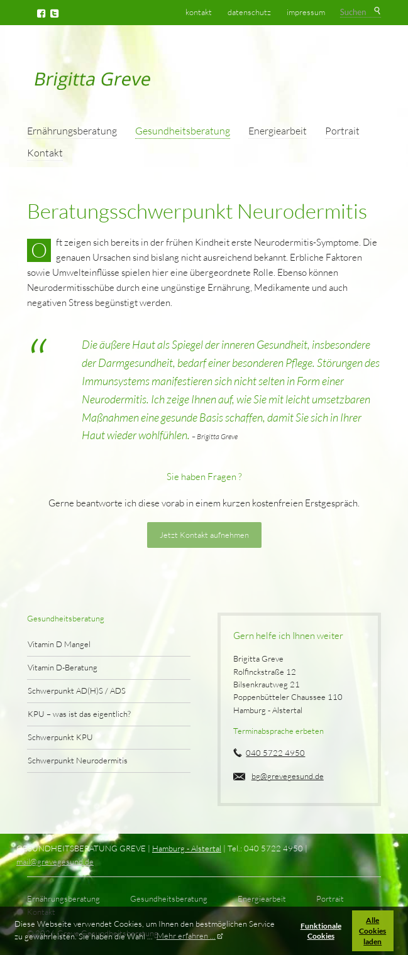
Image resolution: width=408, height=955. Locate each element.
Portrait (342, 130)
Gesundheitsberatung (182, 130)
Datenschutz (249, 12)
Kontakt (45, 152)
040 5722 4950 (275, 753)
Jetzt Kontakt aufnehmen (204, 535)
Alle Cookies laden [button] (372, 930)
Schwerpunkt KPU (60, 737)
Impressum (306, 12)
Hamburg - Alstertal (186, 848)
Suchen (377, 11)
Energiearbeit (277, 130)
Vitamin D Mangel (59, 644)
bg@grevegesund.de (287, 776)
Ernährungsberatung (72, 130)
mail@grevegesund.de (55, 861)
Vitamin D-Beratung (62, 667)
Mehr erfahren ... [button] (186, 935)
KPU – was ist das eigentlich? (79, 714)
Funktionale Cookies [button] (320, 931)
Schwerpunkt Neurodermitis (78, 760)
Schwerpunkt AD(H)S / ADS (77, 690)
